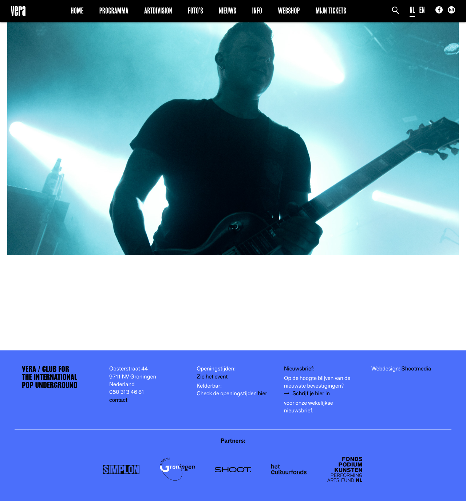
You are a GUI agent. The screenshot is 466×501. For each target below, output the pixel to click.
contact (118, 400)
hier (262, 393)
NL (412, 10)
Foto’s (195, 10)
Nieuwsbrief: (299, 369)
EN (422, 10)
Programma (114, 10)
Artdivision (158, 10)
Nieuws (227, 10)
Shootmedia (416, 369)
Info (257, 10)
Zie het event (212, 377)
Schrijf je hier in (311, 393)
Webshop (289, 10)
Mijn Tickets (331, 10)
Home (77, 10)
